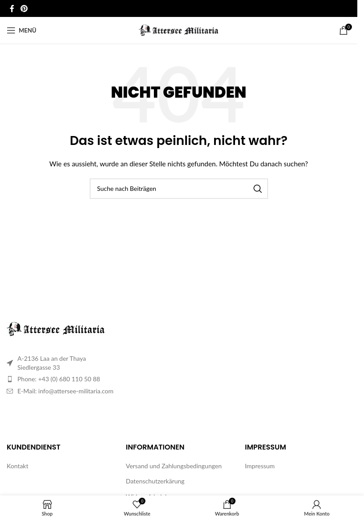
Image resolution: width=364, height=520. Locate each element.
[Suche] (179, 188)
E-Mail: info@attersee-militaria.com (65, 391)
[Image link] (56, 328)
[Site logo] (179, 29)
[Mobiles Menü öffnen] (21, 30)
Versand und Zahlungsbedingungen (174, 466)
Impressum (260, 466)
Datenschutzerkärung (155, 481)
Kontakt (18, 466)
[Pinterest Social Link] (23, 8)
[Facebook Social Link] (12, 8)
